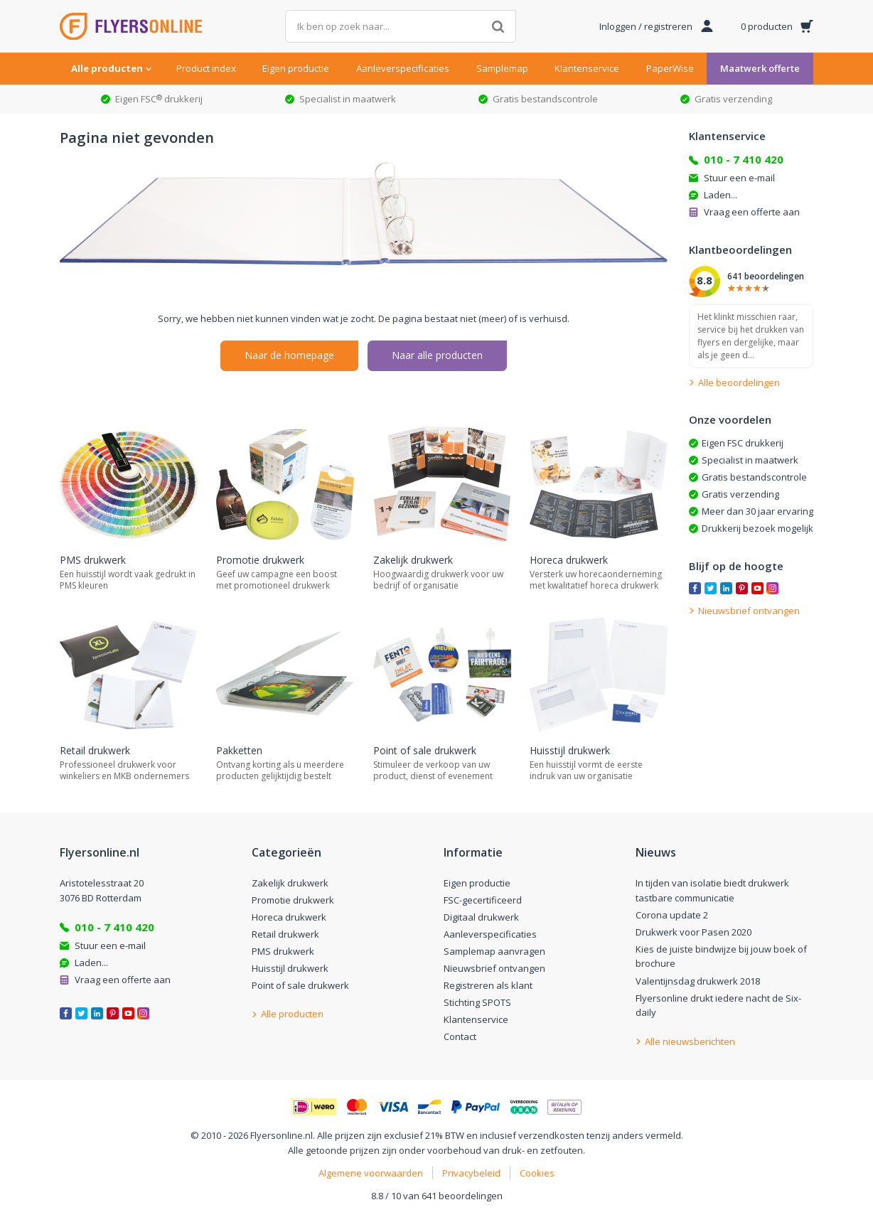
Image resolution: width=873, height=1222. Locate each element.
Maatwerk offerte (760, 68)
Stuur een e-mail (739, 177)
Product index (206, 68)
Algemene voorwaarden (370, 1173)
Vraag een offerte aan (752, 211)
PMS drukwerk (283, 951)
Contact (460, 1036)
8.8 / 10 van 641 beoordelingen (437, 1195)
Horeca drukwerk (289, 917)
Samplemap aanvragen (494, 951)
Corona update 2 (672, 915)
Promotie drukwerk (293, 900)
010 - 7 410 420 (743, 159)
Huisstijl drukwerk (290, 968)
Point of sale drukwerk (300, 985)
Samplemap (502, 68)
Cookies (537, 1173)
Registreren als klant (488, 985)
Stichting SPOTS (477, 1002)
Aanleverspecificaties (402, 68)
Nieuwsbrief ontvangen (494, 968)
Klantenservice (587, 68)
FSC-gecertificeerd (483, 900)
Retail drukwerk (285, 934)
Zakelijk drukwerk (290, 883)
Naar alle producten (437, 355)
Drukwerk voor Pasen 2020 (693, 932)
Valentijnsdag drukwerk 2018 (698, 981)
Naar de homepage (289, 355)
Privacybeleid (471, 1173)
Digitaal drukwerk (481, 917)
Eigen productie (295, 68)
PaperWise (670, 68)
